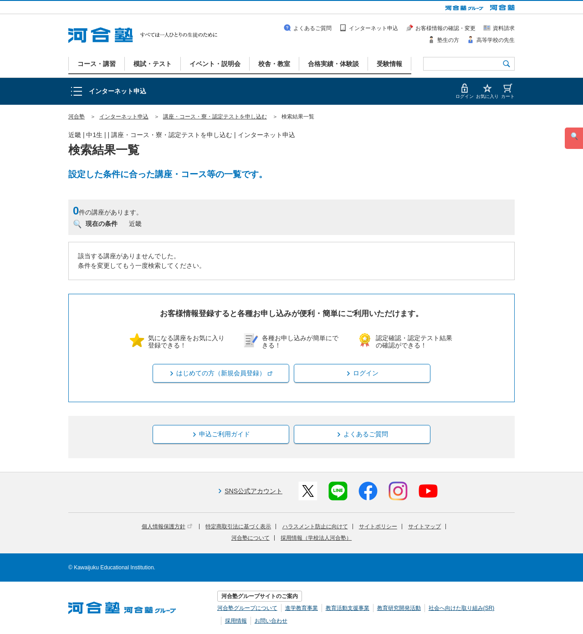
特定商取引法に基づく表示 (238, 526)
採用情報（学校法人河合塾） (316, 538)
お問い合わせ (271, 621)
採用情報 (236, 621)
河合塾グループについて (247, 608)
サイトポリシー (378, 526)
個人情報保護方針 (167, 526)
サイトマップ (424, 526)
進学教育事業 (301, 608)
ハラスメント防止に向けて (315, 526)
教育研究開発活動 (399, 608)
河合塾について (250, 538)
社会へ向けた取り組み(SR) (462, 608)
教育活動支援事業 (347, 608)
